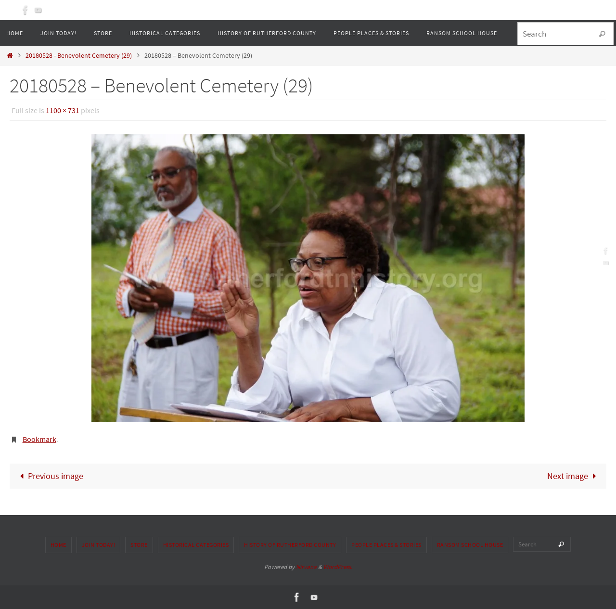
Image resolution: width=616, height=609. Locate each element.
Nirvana (306, 567)
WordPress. (337, 567)
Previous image (49, 475)
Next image (573, 475)
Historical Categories (196, 544)
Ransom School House (470, 544)
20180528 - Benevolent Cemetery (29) (79, 55)
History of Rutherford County (290, 544)
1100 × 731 (62, 110)
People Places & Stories (386, 544)
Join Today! (99, 544)
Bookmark (39, 439)
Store (139, 544)
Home (58, 544)
